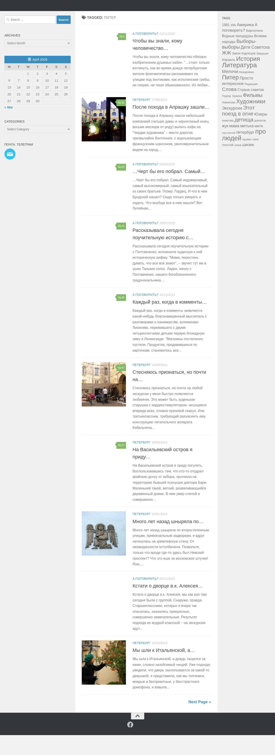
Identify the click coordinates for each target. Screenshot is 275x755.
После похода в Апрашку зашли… (171, 127)
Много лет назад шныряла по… (168, 541)
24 (121, 245)
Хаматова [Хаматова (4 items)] (228, 122)
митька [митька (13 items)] (247, 145)
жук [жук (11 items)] (225, 146)
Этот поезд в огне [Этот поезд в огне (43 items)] (238, 131)
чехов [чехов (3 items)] (237, 165)
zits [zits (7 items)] (233, 45)
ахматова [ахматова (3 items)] (228, 140)
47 (121, 387)
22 (121, 465)
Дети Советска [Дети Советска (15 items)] (255, 67)
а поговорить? (145, 53)
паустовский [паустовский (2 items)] (228, 152)
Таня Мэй (28, 15)
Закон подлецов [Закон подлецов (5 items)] (243, 73)
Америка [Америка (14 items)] (245, 44)
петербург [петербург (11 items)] (245, 152)
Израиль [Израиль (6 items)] (228, 79)
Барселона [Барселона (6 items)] (254, 50)
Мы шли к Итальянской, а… (164, 670)
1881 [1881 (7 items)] (226, 45)
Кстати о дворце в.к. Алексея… (168, 606)
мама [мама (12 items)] (234, 145)
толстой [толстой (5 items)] (227, 165)
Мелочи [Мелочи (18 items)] (230, 91)
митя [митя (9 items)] (259, 146)
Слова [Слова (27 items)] (229, 109)
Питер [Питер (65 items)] (230, 97)
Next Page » (199, 722)
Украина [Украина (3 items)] (237, 115)
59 (121, 665)
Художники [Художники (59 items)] (250, 121)
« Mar (8, 127)
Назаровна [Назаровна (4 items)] (246, 92)
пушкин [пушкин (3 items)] (246, 159)
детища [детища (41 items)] (244, 140)
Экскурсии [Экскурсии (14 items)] (232, 128)
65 (121, 187)
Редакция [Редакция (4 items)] (251, 104)
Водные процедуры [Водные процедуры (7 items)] (237, 56)
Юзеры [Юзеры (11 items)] (260, 134)
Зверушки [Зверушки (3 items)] (262, 73)
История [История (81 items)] (248, 78)
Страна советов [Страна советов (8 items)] (250, 110)
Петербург (141, 119)
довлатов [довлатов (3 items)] (260, 140)
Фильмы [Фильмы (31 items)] (252, 115)
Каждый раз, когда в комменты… (170, 322)
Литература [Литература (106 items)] (239, 85)
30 (121, 122)
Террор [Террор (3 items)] (226, 115)
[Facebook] (130, 745)
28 (121, 601)
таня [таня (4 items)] (255, 159)
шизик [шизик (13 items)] (248, 164)
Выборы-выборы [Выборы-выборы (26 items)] (239, 64)
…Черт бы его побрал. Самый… (169, 191)
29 (121, 536)
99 (121, 317)
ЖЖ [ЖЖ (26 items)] (226, 72)
